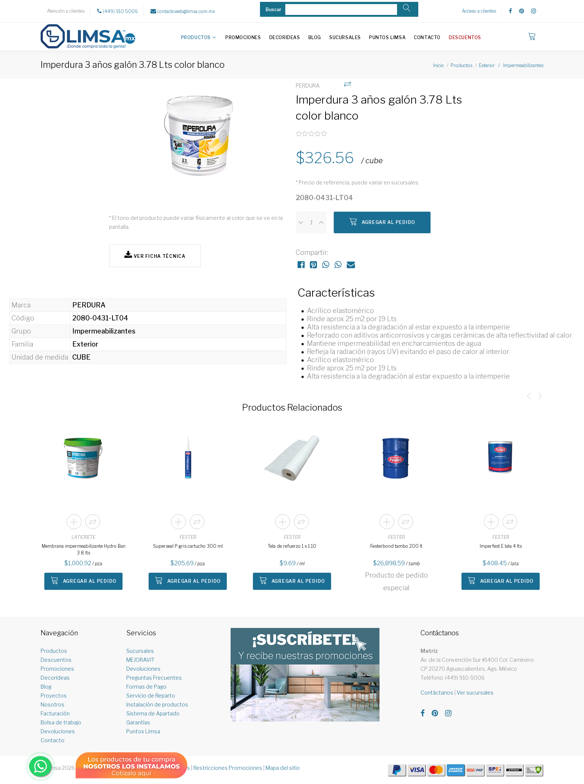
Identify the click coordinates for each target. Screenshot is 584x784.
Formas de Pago (146, 686)
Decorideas (284, 37)
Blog (314, 37)
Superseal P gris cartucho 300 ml (188, 546)
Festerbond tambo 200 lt (396, 546)
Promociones (243, 37)
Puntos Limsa (387, 37)
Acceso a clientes (479, 11)
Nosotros (52, 704)
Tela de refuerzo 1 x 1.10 (292, 546)
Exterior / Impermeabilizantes (511, 65)
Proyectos (54, 695)
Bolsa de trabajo (61, 722)
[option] (198, 142)
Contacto (427, 37)
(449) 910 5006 (117, 11)
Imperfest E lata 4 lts (501, 546)
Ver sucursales (475, 692)
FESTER (188, 537)
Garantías (138, 722)
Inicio (438, 65)
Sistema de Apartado (153, 713)
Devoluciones (58, 731)
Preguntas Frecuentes (154, 677)
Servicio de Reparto (150, 695)
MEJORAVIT (140, 660)
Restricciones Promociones (227, 768)
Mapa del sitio (283, 768)
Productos (196, 37)
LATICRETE (83, 537)
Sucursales (345, 37)
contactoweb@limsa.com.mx (182, 11)
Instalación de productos (157, 704)
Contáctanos (436, 692)
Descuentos (465, 37)
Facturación (55, 713)
